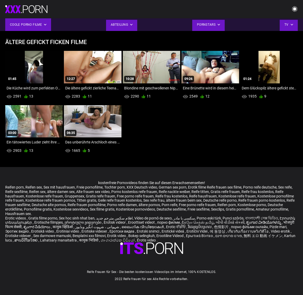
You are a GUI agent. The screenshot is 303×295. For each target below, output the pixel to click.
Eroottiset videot (142, 222)
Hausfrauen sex (18, 214)
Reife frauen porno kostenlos (261, 200)
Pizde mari (278, 227)
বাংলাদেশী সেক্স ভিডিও (261, 218)
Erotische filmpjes (48, 222)
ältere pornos (149, 205)
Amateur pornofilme (272, 209)
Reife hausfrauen (203, 196)
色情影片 (221, 227)
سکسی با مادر (184, 218)
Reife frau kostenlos (257, 192)
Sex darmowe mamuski (52, 236)
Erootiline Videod (170, 236)
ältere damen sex (61, 192)
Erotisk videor (115, 222)
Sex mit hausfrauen (59, 187)
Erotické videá (173, 231)
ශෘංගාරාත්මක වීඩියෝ (118, 240)
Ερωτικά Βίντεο (200, 236)
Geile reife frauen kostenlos (120, 200)
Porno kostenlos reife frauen (134, 192)
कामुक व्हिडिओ (63, 227)
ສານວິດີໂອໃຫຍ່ (26, 240)
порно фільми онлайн (249, 227)
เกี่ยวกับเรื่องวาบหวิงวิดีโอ (248, 231)
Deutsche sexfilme (171, 209)
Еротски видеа (122, 231)
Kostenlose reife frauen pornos (50, 200)
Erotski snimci (148, 231)
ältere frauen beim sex (184, 200)
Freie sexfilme (199, 209)
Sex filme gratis (102, 209)
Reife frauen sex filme (224, 187)
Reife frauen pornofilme (87, 205)
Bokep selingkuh (141, 236)
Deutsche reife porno (220, 200)
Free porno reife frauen (135, 196)
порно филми (168, 222)
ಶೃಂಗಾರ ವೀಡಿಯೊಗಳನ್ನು (264, 222)
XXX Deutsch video (141, 187)
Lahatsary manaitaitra (59, 240)
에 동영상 (218, 231)
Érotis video (147, 240)
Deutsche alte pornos (49, 205)
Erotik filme (197, 187)
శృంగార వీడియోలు (37, 227)
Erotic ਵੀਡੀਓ (176, 227)
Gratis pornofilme (240, 209)
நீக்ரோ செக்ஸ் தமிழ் (197, 222)
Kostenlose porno (252, 205)
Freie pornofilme (89, 187)
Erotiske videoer (94, 231)
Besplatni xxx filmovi (89, 236)
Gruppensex (74, 196)
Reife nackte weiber (174, 192)
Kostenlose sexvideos (70, 209)
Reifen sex (33, 187)
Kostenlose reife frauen (44, 196)
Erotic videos (16, 218)
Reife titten (200, 192)
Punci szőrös (233, 218)
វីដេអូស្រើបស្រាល (200, 227)
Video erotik (281, 231)
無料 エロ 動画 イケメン (263, 236)
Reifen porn (14, 187)
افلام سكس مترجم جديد (114, 218)
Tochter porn (114, 187)
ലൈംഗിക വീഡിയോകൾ (143, 227)
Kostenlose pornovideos (135, 209)
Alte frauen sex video (93, 192)
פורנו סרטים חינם (228, 236)
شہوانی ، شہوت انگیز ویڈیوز (97, 227)
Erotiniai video (68, 231)
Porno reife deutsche (260, 187)
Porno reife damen (122, 205)
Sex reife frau (153, 200)
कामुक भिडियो (89, 240)
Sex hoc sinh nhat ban (77, 218)
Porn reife (169, 205)
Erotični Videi (197, 231)
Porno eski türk (209, 218)
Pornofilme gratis (38, 209)
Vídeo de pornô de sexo (153, 218)
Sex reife (285, 187)
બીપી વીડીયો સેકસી (230, 222)
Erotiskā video (43, 231)
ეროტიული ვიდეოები (83, 222)
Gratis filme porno (42, 218)
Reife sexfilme (16, 192)
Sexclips (217, 209)
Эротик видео (17, 231)
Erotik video (117, 236)
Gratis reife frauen (225, 192)
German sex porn (172, 187)
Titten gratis (86, 200)
